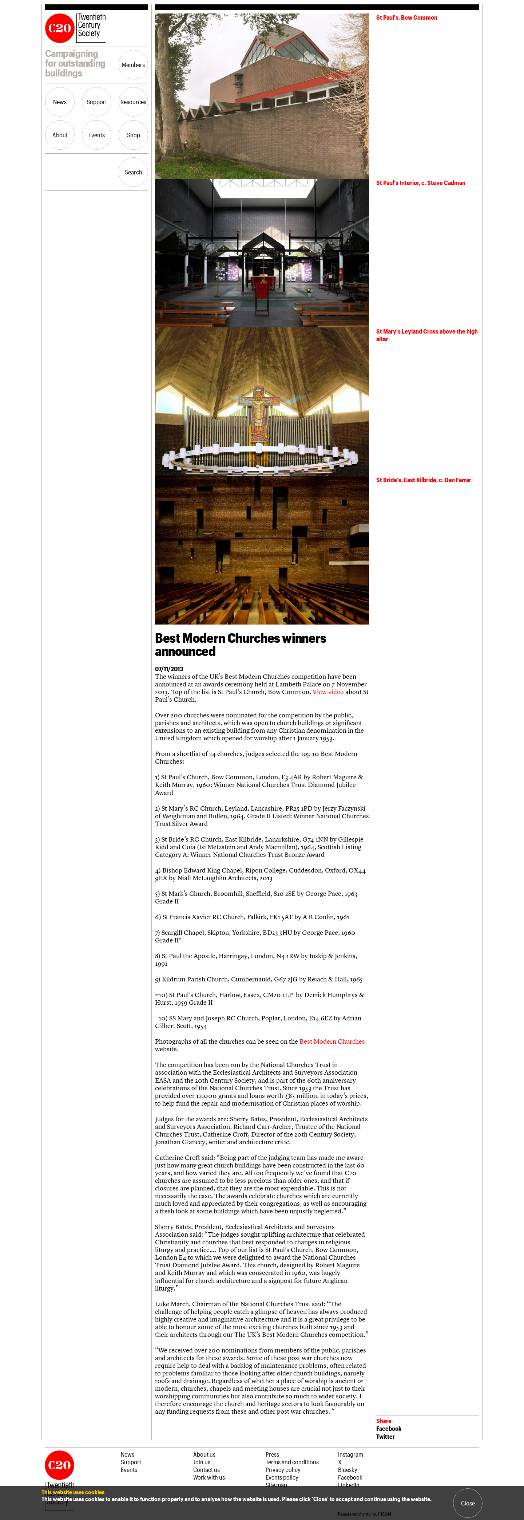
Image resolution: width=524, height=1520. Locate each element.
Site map (276, 1484)
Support (97, 101)
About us (204, 1454)
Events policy (282, 1477)
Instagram (350, 1454)
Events (96, 134)
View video (328, 692)
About (60, 134)
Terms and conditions (292, 1461)
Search (133, 172)
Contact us (206, 1469)
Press (272, 1454)
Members (133, 64)
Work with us (209, 1477)
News (60, 101)
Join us (201, 1461)
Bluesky (347, 1469)
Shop (133, 134)
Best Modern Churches (332, 1041)
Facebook (388, 1428)
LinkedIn (349, 1484)
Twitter (385, 1436)
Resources (133, 101)
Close (468, 1503)
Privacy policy (283, 1469)
